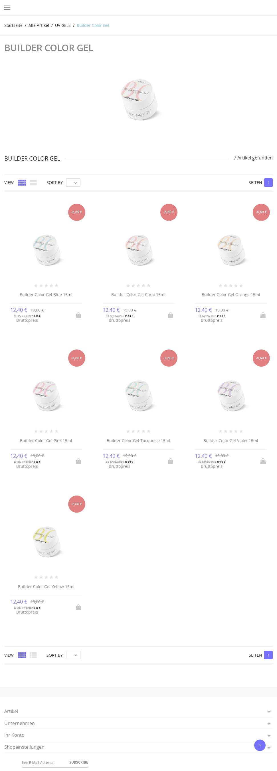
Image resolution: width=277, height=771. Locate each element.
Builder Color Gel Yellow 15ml (46, 586)
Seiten (255, 182)
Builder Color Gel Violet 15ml (230, 440)
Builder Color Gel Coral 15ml (138, 294)
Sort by (54, 182)
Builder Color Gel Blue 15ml (46, 294)
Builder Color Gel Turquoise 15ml (138, 440)
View (9, 182)
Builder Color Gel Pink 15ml (46, 440)
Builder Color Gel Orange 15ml (231, 294)
